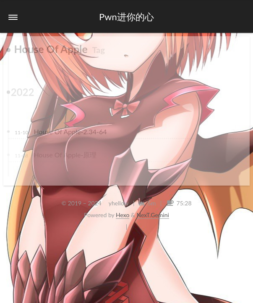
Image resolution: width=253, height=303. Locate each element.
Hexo (122, 214)
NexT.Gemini (153, 214)
